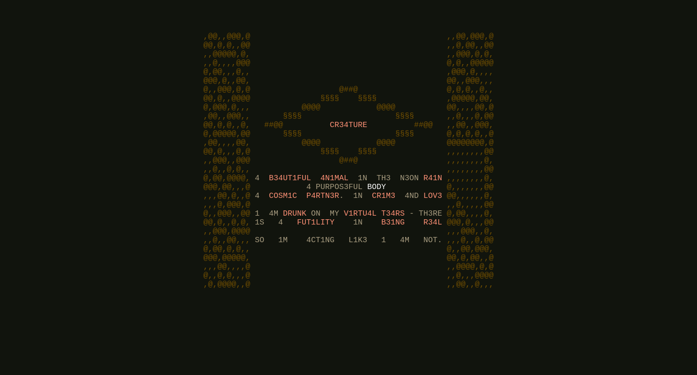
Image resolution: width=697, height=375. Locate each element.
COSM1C (283, 225)
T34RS (393, 246)
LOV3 (432, 225)
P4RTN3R (322, 225)
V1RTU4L (360, 246)
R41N (432, 204)
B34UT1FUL (290, 204)
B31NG (393, 256)
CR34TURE (348, 141)
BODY (376, 214)
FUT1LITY (315, 256)
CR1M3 (383, 225)
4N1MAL (334, 204)
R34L (432, 256)
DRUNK (294, 246)
